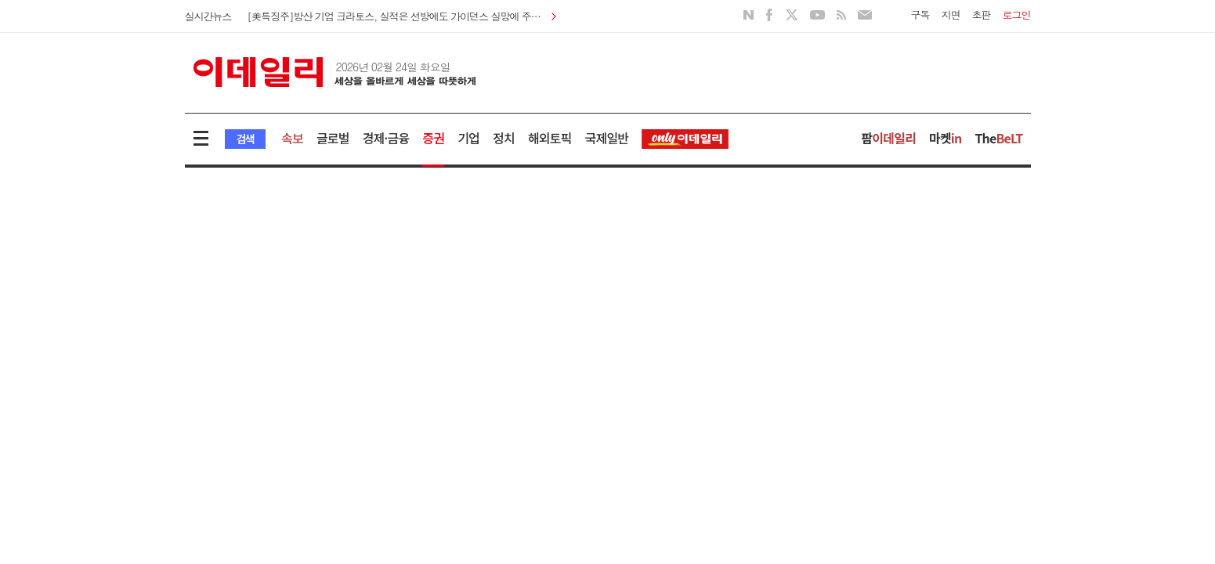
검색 (246, 138)
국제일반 (607, 137)
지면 (951, 14)
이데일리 (334, 72)
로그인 (1017, 14)
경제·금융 (386, 137)
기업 (468, 137)
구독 (920, 14)
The (998, 137)
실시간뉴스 (208, 16)
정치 (504, 137)
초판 (981, 14)
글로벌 (332, 137)
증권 (433, 137)
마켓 (945, 137)
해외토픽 (550, 137)
